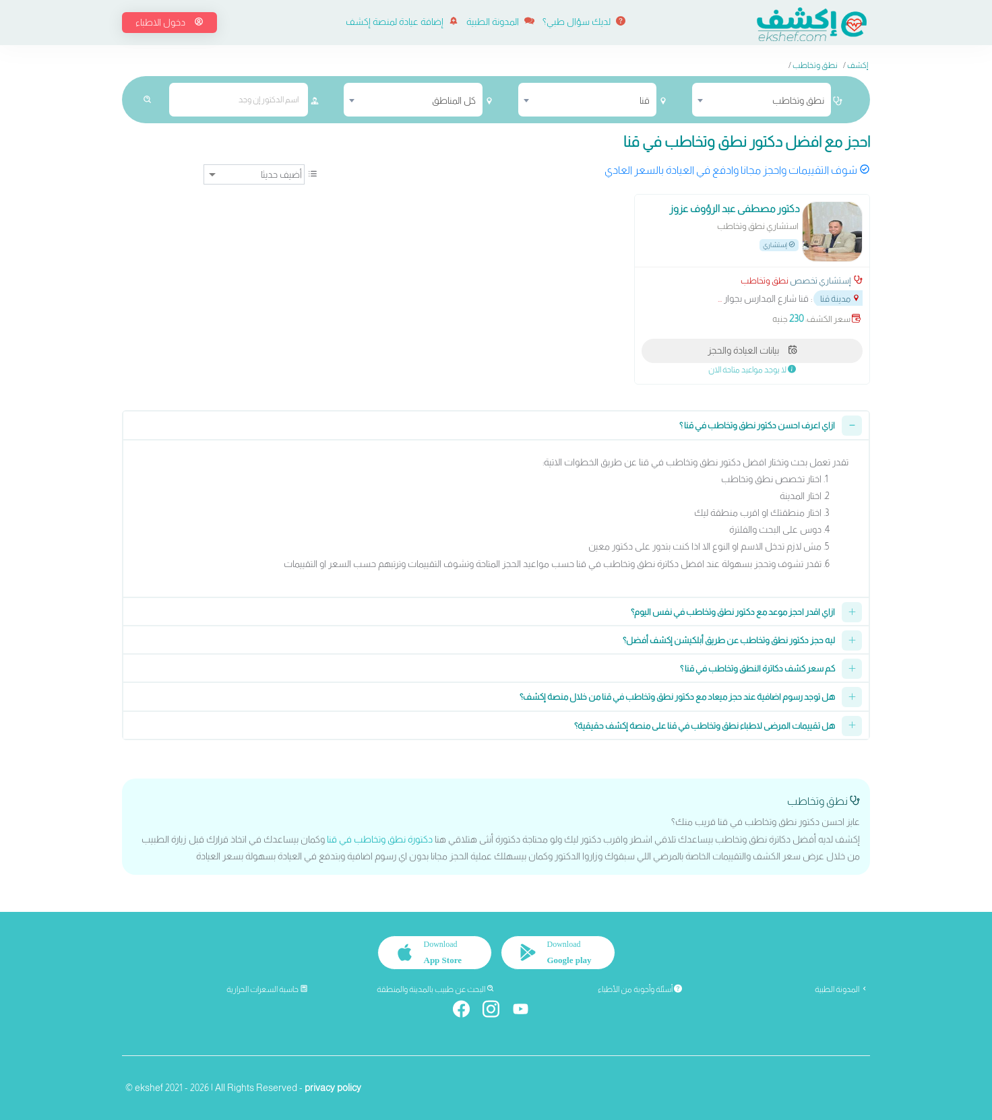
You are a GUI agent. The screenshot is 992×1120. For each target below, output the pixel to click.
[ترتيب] (254, 174)
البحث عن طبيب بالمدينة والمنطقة (436, 989)
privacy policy (333, 1087)
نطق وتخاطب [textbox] (798, 100)
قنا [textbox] (645, 100)
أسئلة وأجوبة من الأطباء (640, 989)
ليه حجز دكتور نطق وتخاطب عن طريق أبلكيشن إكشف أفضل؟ (729, 640)
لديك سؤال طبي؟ (583, 21)
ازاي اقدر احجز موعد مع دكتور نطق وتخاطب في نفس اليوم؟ (733, 612)
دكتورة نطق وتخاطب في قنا (380, 839)
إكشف (857, 65)
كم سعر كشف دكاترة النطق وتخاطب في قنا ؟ (757, 668)
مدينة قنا (840, 299)
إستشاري (779, 245)
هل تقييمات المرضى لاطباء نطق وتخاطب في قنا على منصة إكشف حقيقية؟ (704, 726)
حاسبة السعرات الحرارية (267, 989)
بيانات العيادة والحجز (752, 350)
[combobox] (761, 100)
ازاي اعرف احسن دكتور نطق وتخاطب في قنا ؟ (757, 425)
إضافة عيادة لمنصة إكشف (402, 21)
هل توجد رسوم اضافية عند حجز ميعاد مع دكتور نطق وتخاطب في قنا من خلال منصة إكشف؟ (677, 697)
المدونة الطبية (500, 21)
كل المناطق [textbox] (454, 100)
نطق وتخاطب (815, 65)
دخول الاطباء (169, 22)
